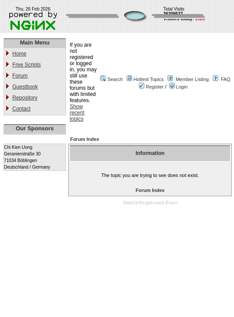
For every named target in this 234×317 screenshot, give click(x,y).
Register (151, 86)
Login (178, 86)
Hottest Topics (148, 79)
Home (19, 54)
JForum (171, 202)
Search (115, 79)
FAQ (225, 79)
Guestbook (25, 87)
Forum (20, 76)
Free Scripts (26, 65)
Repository (24, 98)
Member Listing (192, 79)
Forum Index (84, 139)
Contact (21, 109)
